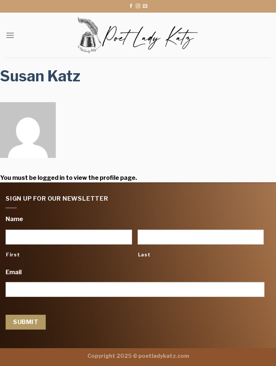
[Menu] (10, 35)
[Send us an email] (145, 6)
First (13, 255)
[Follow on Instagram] (138, 6)
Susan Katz (40, 76)
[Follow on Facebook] (131, 6)
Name (14, 219)
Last (144, 255)
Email (14, 272)
